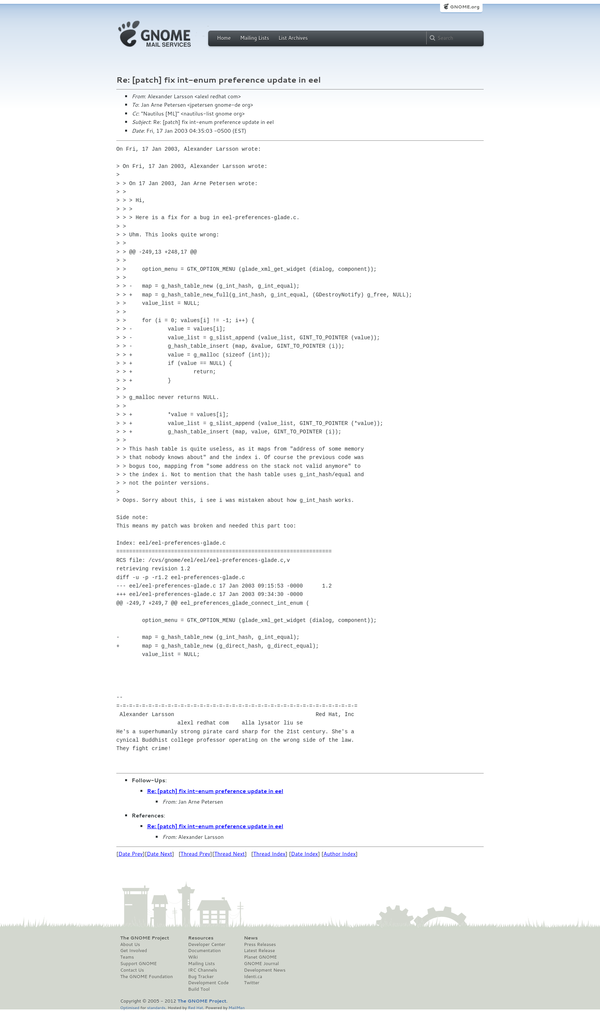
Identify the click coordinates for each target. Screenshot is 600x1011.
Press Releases (260, 944)
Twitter (251, 983)
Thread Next (229, 854)
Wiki (193, 957)
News (251, 938)
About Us (130, 944)
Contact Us (132, 970)
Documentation (204, 951)
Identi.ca (253, 977)
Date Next (159, 854)
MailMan (236, 1007)
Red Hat (195, 1007)
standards (156, 1007)
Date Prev (130, 854)
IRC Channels (202, 970)
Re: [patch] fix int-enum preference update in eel (215, 791)
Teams (127, 957)
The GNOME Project (144, 938)
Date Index (304, 854)
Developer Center (206, 944)
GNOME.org (464, 6)
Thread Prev (195, 854)
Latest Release (259, 951)
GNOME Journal (261, 964)
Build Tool (199, 989)
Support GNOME (138, 964)
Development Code (208, 983)
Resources (201, 938)
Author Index (339, 854)
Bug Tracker (201, 977)
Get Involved (133, 951)
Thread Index (269, 854)
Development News (264, 970)
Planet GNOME (260, 957)
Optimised (129, 1007)
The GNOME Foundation (146, 977)
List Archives (293, 37)
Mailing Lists (254, 37)
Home (224, 37)
